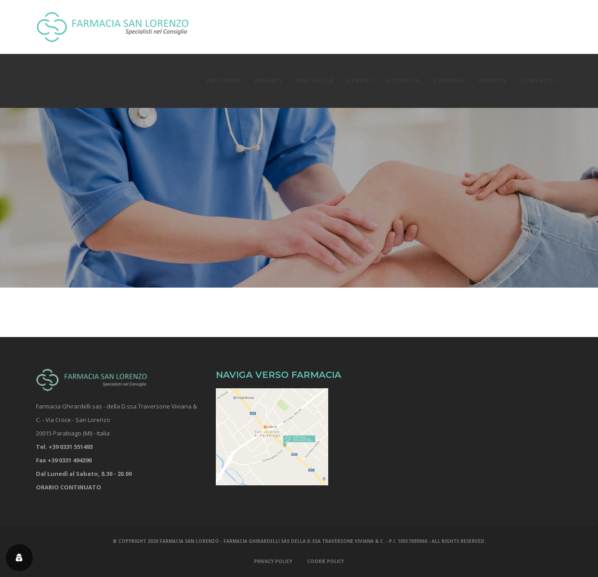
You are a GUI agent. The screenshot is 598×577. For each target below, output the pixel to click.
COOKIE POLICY (325, 561)
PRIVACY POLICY (273, 561)
